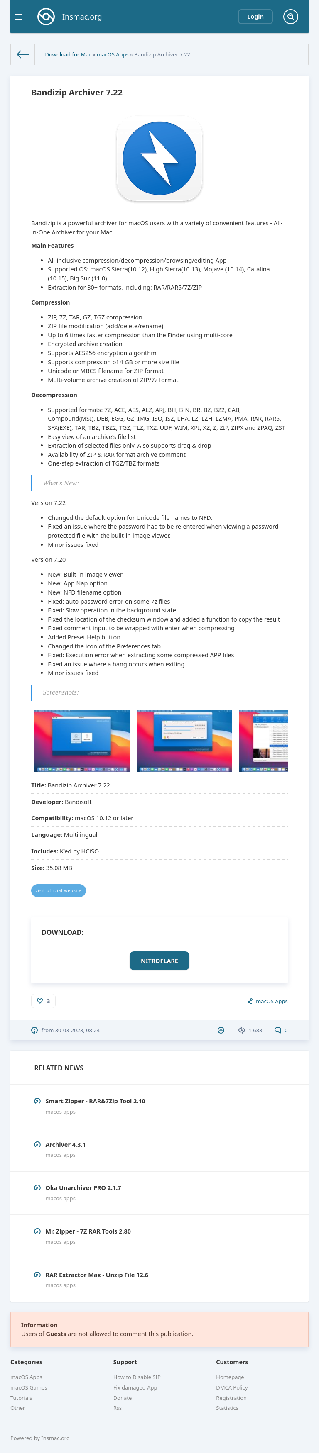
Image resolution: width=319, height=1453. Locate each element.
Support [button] (125, 1362)
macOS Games (28, 1387)
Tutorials (21, 1398)
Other (17, 1408)
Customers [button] (232, 1362)
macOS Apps (113, 54)
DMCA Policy (232, 1387)
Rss (117, 1408)
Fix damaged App (135, 1387)
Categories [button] (26, 1362)
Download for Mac (68, 54)
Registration (231, 1398)
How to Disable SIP (137, 1377)
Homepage (230, 1377)
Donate (122, 1398)
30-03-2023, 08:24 (77, 1030)
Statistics (227, 1408)
